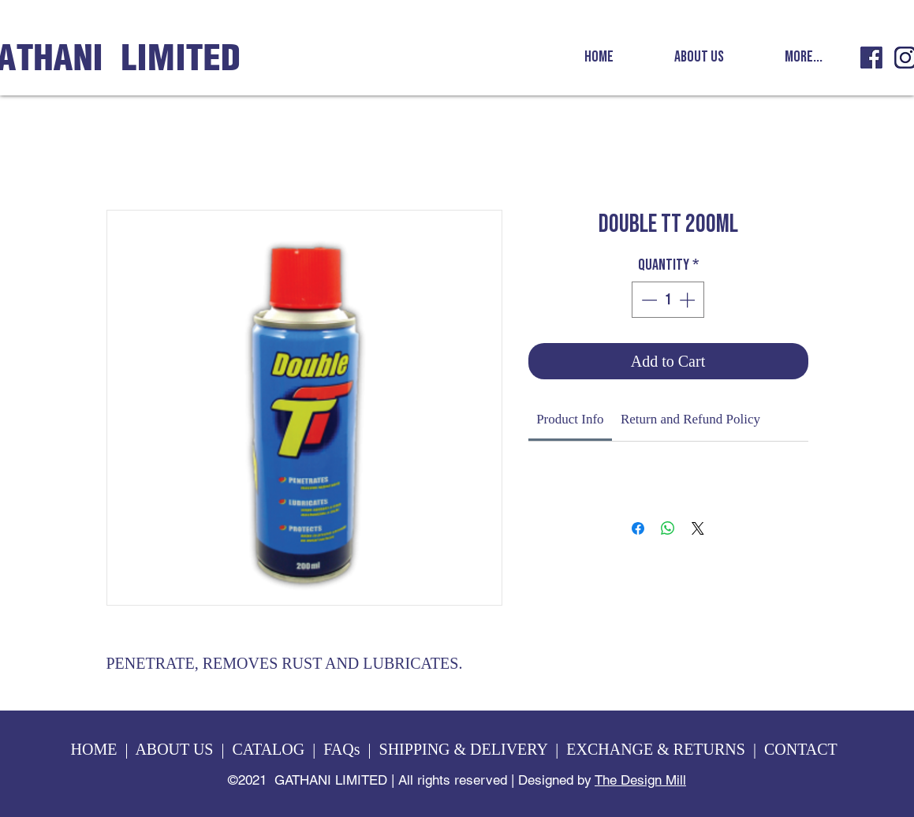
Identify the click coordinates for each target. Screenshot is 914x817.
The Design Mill (640, 780)
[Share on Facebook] (638, 528)
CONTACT (802, 749)
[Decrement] (647, 299)
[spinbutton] (668, 299)
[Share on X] (697, 528)
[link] (569, 419)
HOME (94, 749)
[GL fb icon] (871, 58)
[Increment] (688, 299)
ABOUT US (174, 749)
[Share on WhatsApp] (667, 528)
